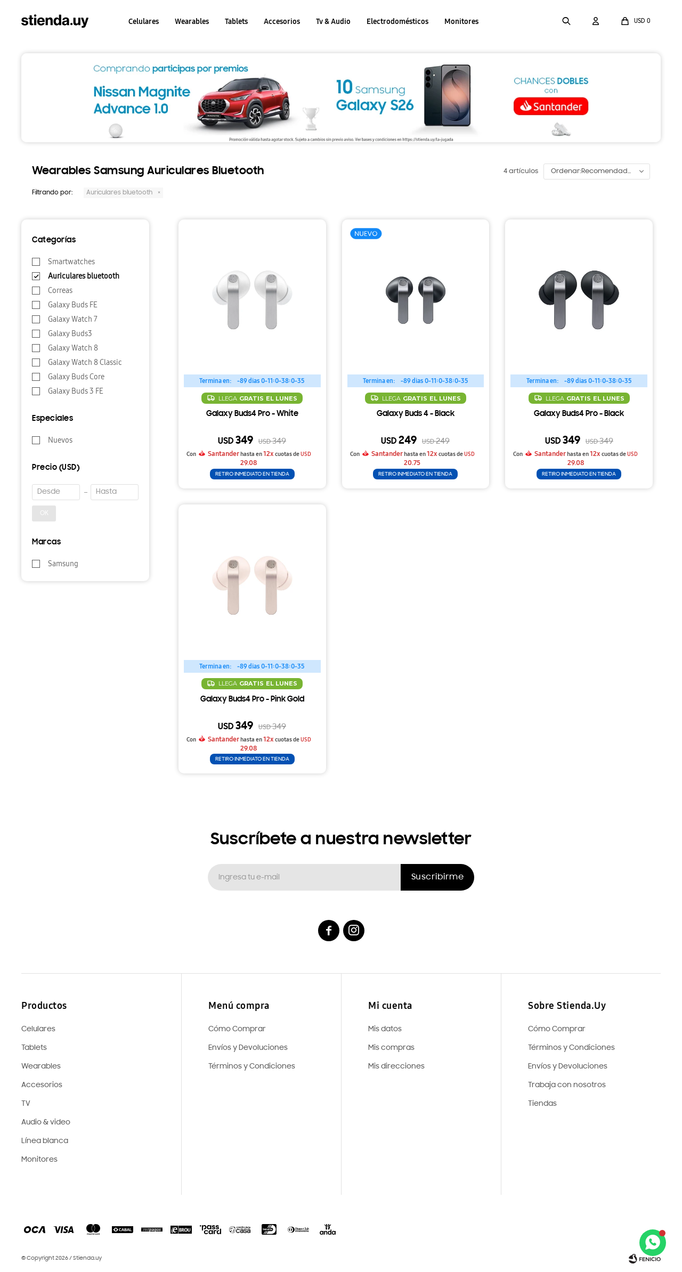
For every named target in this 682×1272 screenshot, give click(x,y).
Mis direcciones (396, 1067)
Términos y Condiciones (571, 1048)
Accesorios (282, 21)
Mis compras (391, 1048)
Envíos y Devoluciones (567, 1067)
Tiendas (542, 1104)
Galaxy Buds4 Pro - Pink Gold (252, 700)
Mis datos (385, 1029)
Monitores (461, 21)
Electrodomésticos (397, 21)
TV (25, 1104)
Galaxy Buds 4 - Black (415, 414)
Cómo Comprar (557, 1029)
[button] (566, 21)
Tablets (236, 21)
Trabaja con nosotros (567, 1085)
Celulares (143, 21)
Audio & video (45, 1123)
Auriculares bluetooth (119, 193)
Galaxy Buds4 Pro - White (252, 414)
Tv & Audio (333, 21)
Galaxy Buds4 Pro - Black (579, 414)
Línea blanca (44, 1141)
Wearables (192, 21)
